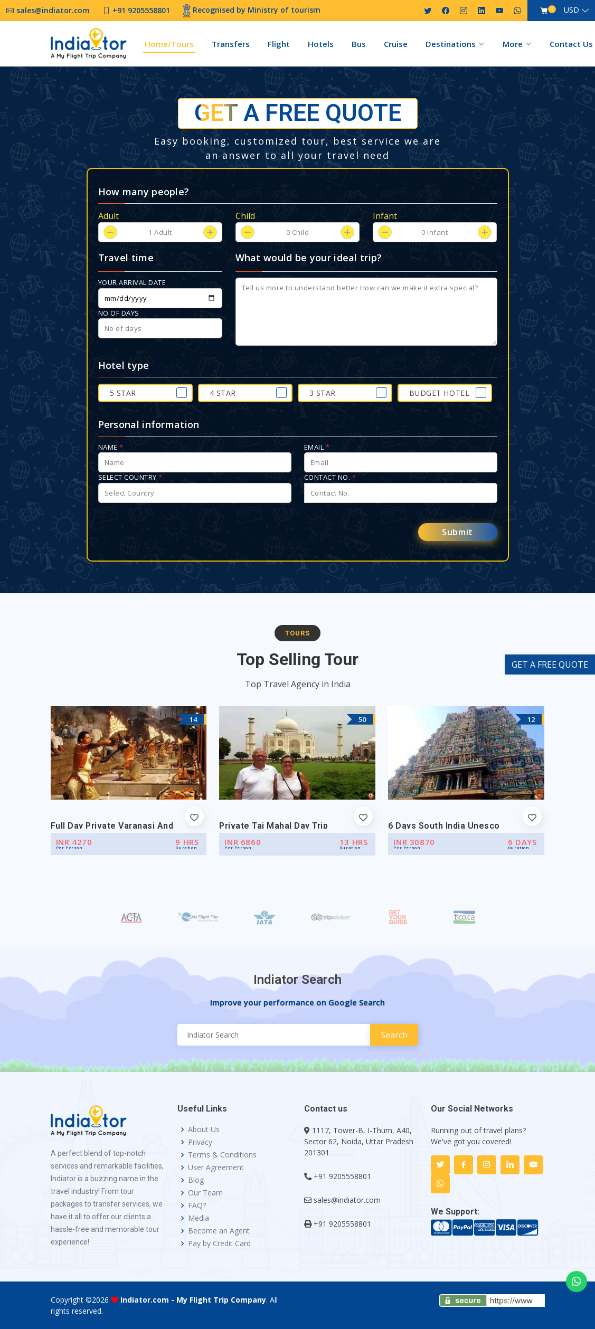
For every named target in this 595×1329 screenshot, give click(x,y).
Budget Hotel (439, 393)
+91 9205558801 (342, 1176)
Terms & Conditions (222, 1155)
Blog (196, 1180)
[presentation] (178, 532)
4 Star (223, 393)
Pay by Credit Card (219, 1243)
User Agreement (216, 1167)
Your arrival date (132, 282)
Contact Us (571, 44)
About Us (204, 1129)
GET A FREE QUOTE (550, 664)
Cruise (396, 44)
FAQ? (197, 1205)
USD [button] (571, 10)
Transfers (231, 44)
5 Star (123, 393)
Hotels (321, 44)
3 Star (322, 393)
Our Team (205, 1193)
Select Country (130, 477)
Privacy (200, 1142)
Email (317, 447)
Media (198, 1218)
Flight (279, 44)
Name (111, 447)
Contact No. (330, 477)
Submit (457, 532)
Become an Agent (219, 1231)
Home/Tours (169, 44)
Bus (359, 44)
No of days (118, 313)
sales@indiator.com (347, 1200)
